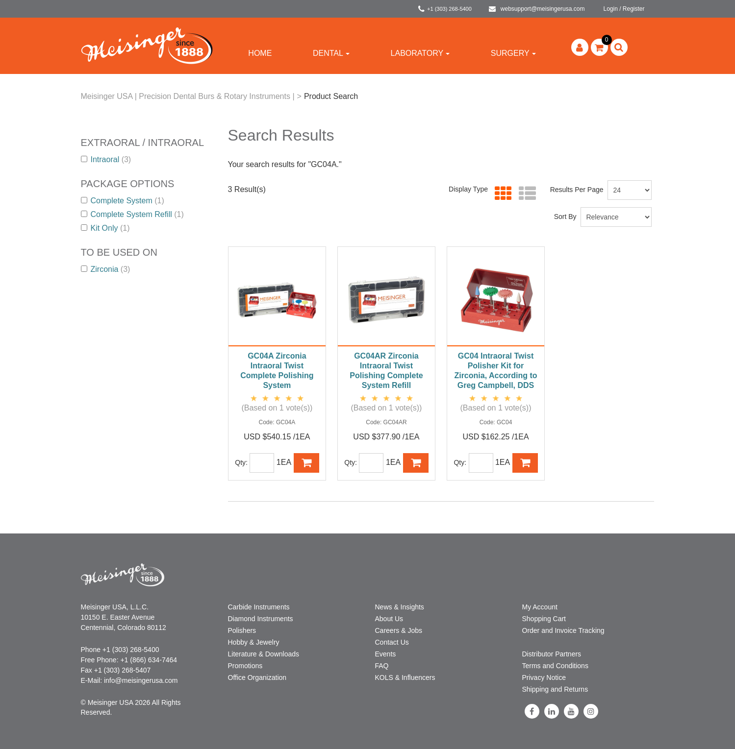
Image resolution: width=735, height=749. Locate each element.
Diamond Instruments (260, 619)
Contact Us (392, 642)
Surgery (513, 53)
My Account (540, 607)
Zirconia (105, 269)
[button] (599, 47)
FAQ (382, 666)
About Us (389, 619)
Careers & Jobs (398, 630)
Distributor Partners (552, 654)
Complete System (122, 200)
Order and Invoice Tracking (563, 630)
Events (385, 654)
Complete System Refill (132, 214)
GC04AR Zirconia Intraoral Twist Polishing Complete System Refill (386, 370)
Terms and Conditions (555, 666)
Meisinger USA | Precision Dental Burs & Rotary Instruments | (188, 96)
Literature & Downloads (264, 654)
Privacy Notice (544, 677)
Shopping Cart (544, 619)
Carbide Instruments (259, 607)
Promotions (245, 666)
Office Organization (257, 677)
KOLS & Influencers (405, 677)
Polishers (242, 630)
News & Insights (399, 607)
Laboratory (420, 53)
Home (260, 53)
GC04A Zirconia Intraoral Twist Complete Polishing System (276, 370)
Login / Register (623, 8)
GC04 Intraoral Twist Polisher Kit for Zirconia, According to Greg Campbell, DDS (495, 370)
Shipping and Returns (555, 689)
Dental (331, 53)
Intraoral (106, 159)
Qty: (241, 462)
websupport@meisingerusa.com (537, 8)
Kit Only (105, 228)
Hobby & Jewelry (253, 642)
